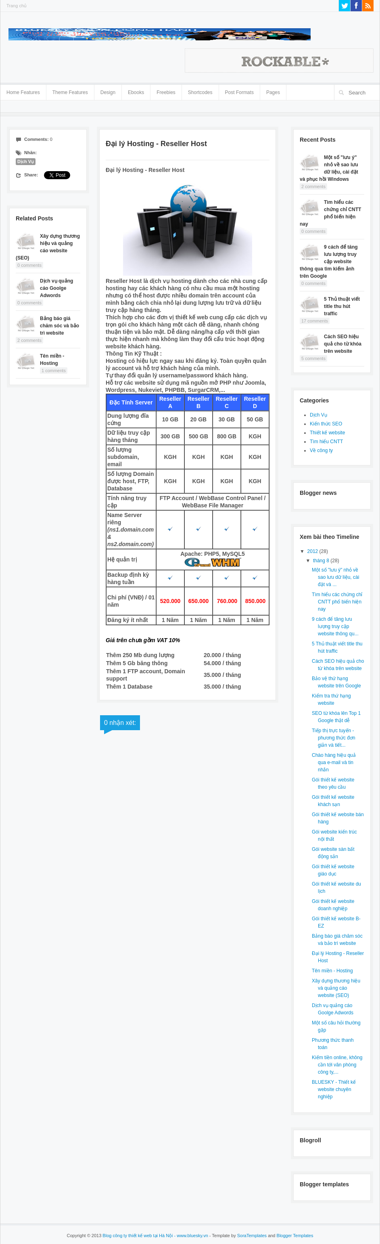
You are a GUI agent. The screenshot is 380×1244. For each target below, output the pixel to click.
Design (107, 91)
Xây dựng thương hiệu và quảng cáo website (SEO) (336, 988)
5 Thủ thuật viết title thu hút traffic (342, 306)
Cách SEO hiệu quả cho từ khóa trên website (342, 344)
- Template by (237, 1235)
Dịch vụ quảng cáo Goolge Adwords (56, 288)
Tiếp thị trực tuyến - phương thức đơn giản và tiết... (333, 738)
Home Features (23, 91)
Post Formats (239, 91)
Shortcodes (200, 91)
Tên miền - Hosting (332, 971)
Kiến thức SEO (326, 424)
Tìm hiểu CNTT (326, 441)
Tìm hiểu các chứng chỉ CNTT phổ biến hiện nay (337, 602)
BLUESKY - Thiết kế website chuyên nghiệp (334, 1089)
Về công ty (321, 450)
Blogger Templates (295, 1235)
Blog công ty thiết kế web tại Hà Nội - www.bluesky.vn (155, 1235)
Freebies (166, 92)
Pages (273, 91)
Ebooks (136, 92)
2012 (313, 551)
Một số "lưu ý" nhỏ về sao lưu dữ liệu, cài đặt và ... (335, 577)
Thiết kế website (327, 433)
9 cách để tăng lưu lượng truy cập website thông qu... (335, 626)
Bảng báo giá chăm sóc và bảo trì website (59, 326)
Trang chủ (16, 5)
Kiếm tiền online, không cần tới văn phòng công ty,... (337, 1065)
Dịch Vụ (25, 161)
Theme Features (70, 91)
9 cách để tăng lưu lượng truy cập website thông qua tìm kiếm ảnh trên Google (329, 261)
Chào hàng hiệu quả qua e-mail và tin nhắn (334, 762)
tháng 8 (321, 560)
